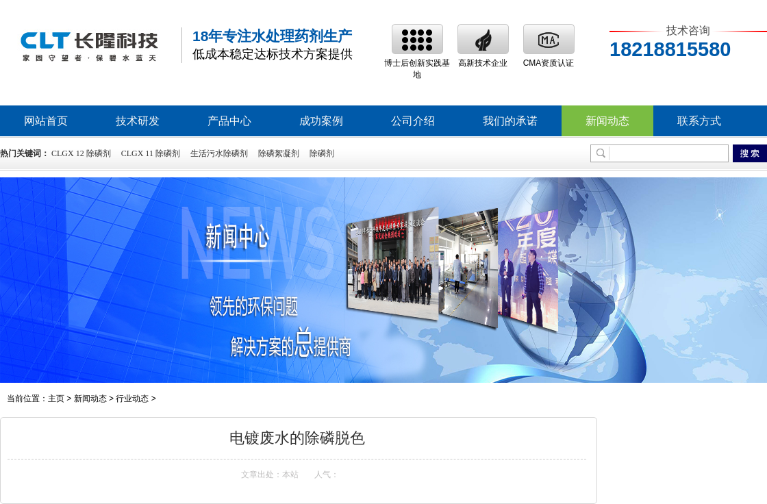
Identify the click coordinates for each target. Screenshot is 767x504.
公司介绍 (413, 121)
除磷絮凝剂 (278, 153)
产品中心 (229, 121)
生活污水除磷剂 (219, 153)
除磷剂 (322, 153)
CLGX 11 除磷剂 (150, 153)
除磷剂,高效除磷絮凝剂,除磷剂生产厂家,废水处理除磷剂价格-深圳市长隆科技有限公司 (89, 46)
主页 (56, 398)
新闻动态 (607, 121)
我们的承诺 (510, 121)
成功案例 (321, 121)
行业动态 (132, 398)
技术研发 (138, 121)
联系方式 (699, 121)
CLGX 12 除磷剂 (81, 153)
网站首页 (46, 121)
